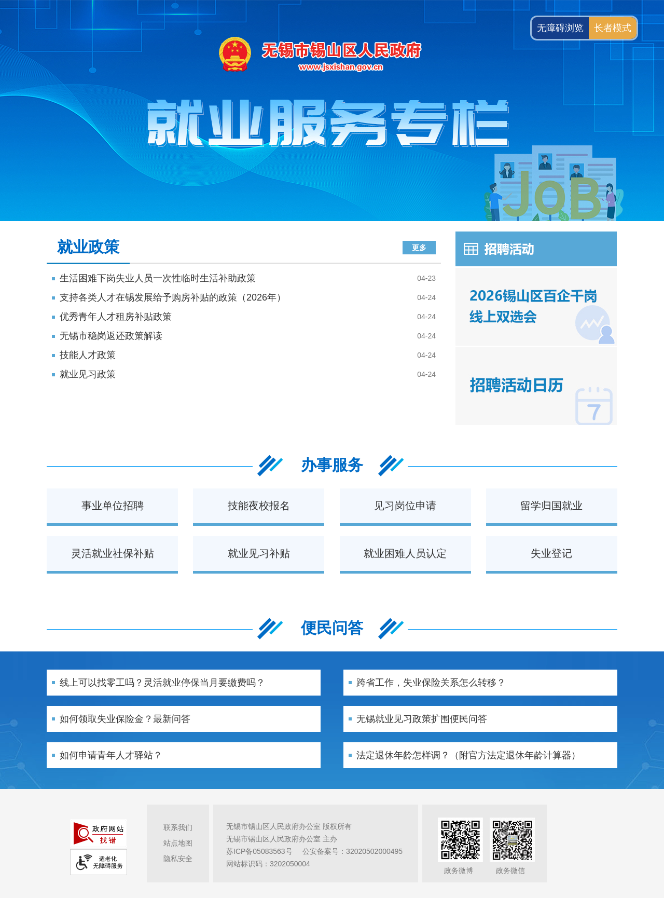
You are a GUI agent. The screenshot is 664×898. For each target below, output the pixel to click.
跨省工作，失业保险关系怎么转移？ (431, 682)
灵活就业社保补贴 (112, 553)
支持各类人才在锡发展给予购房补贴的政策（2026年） (173, 297)
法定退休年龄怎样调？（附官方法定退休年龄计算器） (468, 755)
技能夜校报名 (259, 505)
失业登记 (551, 553)
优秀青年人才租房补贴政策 (116, 316)
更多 (419, 247)
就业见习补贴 (259, 553)
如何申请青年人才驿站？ (111, 755)
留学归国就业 (551, 505)
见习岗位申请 (405, 505)
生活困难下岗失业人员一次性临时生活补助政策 (158, 278)
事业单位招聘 (112, 505)
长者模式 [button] (612, 28)
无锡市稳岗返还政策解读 (111, 336)
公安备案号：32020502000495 (352, 851)
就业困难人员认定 (405, 553)
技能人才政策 (88, 355)
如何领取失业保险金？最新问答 (125, 719)
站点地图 (177, 843)
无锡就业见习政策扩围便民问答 (421, 719)
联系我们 (177, 827)
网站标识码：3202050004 (268, 864)
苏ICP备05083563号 (259, 851)
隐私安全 (177, 858)
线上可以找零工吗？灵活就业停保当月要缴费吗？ (162, 682)
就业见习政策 (88, 374)
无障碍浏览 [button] (560, 28)
